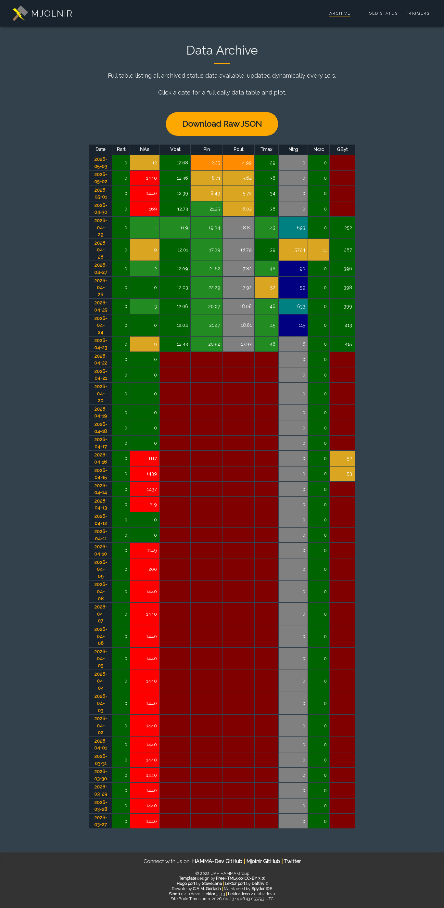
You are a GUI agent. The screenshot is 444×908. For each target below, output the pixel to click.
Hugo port (186, 883)
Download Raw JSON (222, 124)
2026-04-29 (100, 227)
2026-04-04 (100, 681)
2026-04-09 (100, 569)
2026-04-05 (100, 658)
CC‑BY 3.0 (254, 878)
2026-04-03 (100, 703)
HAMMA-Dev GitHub (218, 861)
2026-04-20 (100, 393)
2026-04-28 (100, 250)
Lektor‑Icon (238, 893)
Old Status (383, 13)
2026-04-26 (100, 287)
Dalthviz (260, 883)
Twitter (292, 861)
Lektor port (235, 883)
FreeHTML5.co (229, 878)
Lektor (209, 893)
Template (187, 878)
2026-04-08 (100, 591)
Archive (339, 13)
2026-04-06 (100, 636)
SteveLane (212, 883)
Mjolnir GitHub (263, 861)
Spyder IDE (261, 888)
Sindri (174, 893)
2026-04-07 (100, 613)
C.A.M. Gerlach (207, 888)
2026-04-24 (100, 325)
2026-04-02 (100, 725)
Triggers (418, 13)
